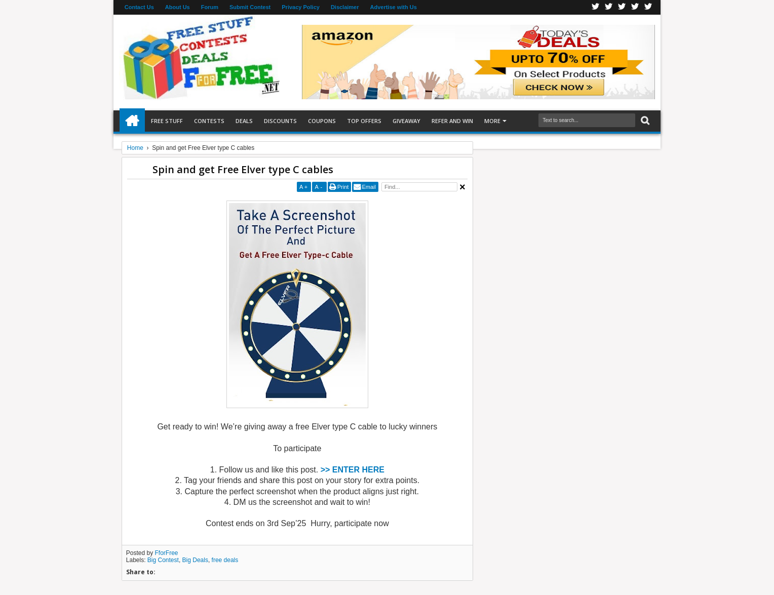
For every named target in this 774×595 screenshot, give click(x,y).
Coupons (322, 121)
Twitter (608, 7)
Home (132, 121)
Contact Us (139, 7)
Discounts (280, 121)
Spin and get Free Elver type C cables (242, 169)
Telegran (622, 7)
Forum (209, 7)
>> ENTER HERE (352, 469)
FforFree (166, 553)
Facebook (595, 7)
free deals (225, 560)
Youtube (648, 7)
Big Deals (195, 560)
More (492, 121)
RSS (635, 7)
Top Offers (364, 121)
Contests (209, 121)
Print (343, 187)
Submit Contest (249, 7)
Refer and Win (452, 121)
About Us (177, 7)
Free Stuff (167, 121)
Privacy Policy (301, 7)
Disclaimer (345, 7)
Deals (244, 121)
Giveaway (406, 121)
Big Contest (163, 560)
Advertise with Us (393, 7)
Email (369, 187)
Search (644, 120)
